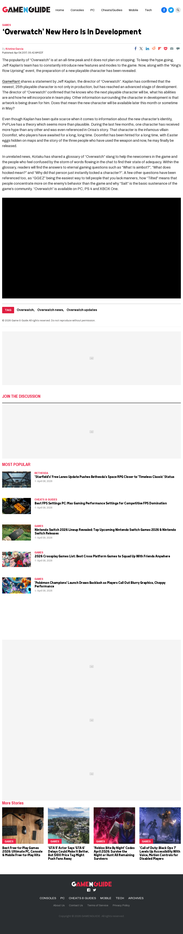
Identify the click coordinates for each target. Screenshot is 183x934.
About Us (59, 905)
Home (60, 10)
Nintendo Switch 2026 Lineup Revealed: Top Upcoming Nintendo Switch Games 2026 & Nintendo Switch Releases (105, 531)
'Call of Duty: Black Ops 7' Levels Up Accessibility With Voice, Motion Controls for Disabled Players (159, 853)
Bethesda (41, 473)
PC (92, 10)
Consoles (77, 10)
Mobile (133, 10)
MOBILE (105, 898)
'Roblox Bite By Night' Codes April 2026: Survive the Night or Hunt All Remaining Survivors (114, 853)
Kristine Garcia (14, 48)
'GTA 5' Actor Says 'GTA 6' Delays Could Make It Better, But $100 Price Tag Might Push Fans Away (68, 853)
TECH (120, 898)
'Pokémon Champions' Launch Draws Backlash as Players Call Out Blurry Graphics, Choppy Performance (99, 584)
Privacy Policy (121, 905)
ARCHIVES (136, 898)
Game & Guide (19, 320)
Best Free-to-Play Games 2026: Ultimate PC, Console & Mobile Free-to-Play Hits (22, 851)
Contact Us (76, 905)
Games (6, 25)
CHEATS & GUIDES (45, 499)
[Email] (172, 48)
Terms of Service (97, 905)
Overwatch (25, 310)
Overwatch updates (82, 310)
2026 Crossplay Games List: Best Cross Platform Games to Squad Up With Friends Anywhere (102, 556)
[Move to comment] (178, 48)
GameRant (11, 81)
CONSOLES (48, 898)
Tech (148, 10)
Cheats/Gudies (111, 10)
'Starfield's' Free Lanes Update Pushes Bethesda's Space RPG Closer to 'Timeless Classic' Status (104, 477)
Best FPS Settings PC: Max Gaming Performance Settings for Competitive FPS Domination (100, 503)
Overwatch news (50, 310)
